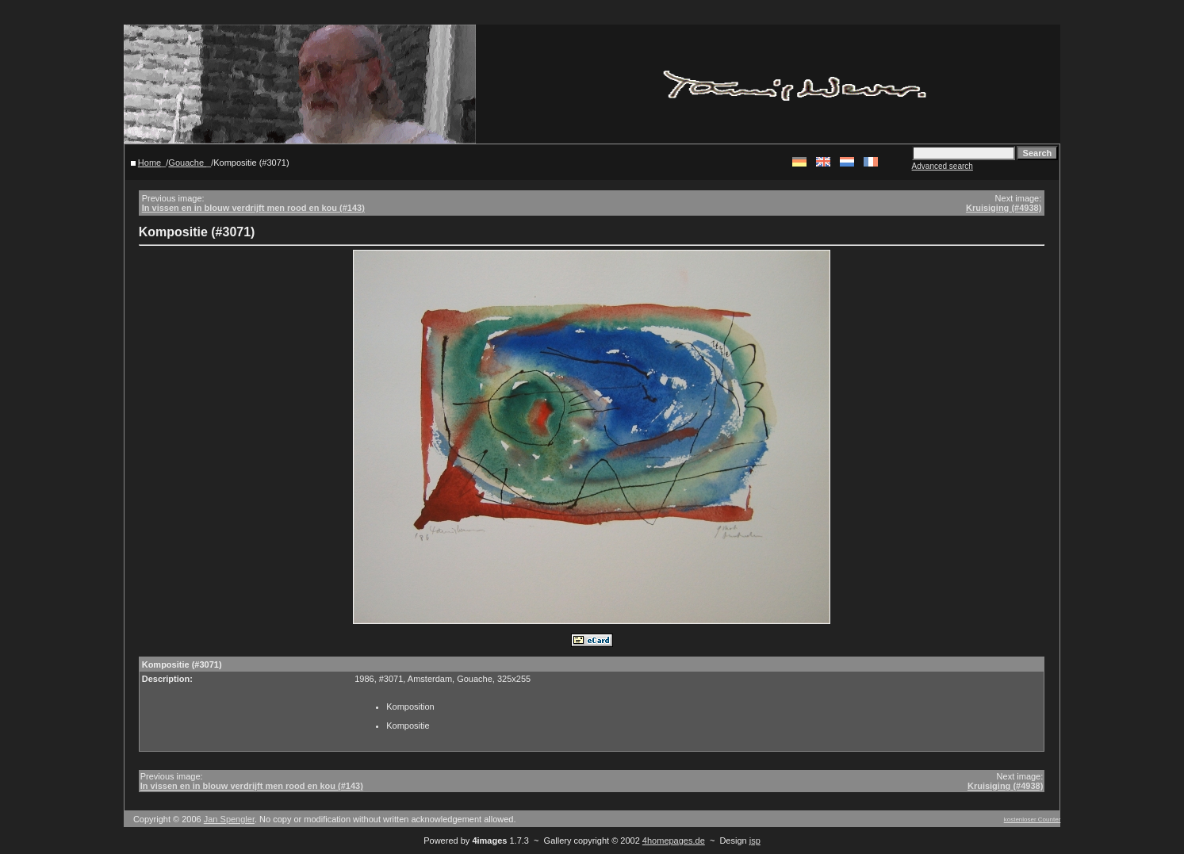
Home (149, 162)
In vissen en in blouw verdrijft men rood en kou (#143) (253, 208)
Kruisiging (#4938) (1003, 208)
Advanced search (942, 166)
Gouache (187, 162)
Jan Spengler (229, 819)
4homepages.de (673, 840)
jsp (755, 840)
